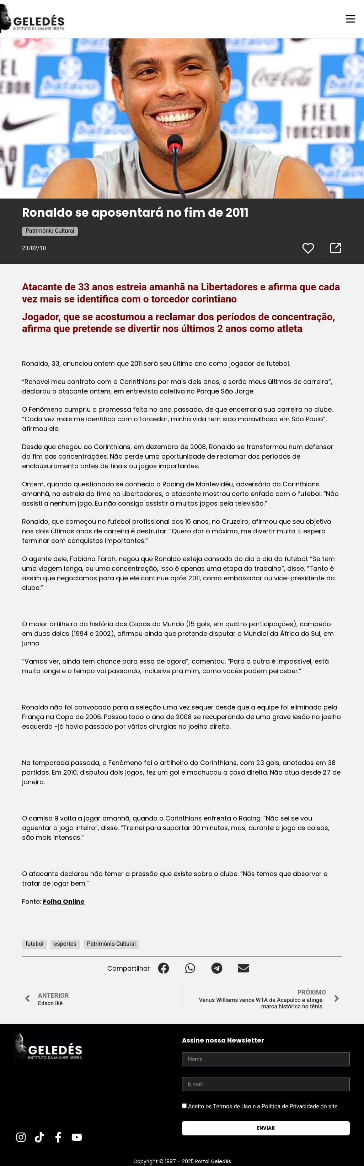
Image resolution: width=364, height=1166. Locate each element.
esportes (65, 943)
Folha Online (64, 901)
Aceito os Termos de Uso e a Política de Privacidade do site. (263, 1105)
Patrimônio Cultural (50, 230)
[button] (163, 968)
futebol (34, 943)
